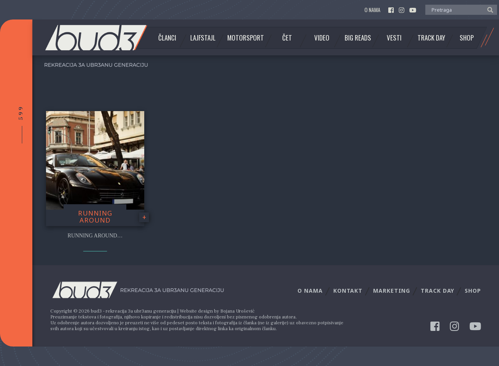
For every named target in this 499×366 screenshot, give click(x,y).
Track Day (431, 37)
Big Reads (358, 37)
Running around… (94, 236)
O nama (372, 10)
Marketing (391, 290)
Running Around (95, 217)
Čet (287, 37)
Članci (167, 37)
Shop (467, 37)
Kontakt (348, 290)
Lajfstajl (203, 37)
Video (321, 37)
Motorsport (245, 37)
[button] (488, 9)
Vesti (394, 37)
